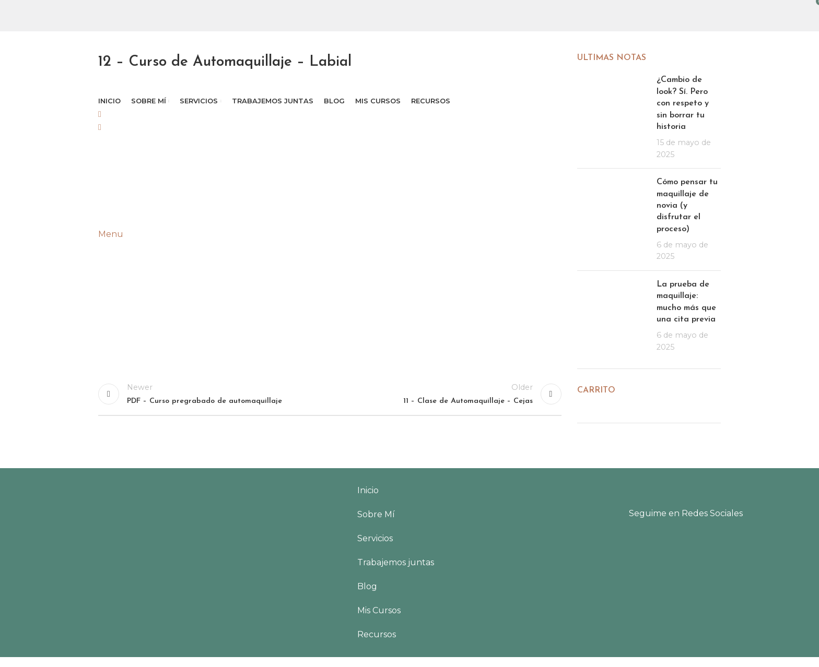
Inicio (368, 500)
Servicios (375, 548)
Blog (367, 596)
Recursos (376, 644)
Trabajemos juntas (395, 572)
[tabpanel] (329, 235)
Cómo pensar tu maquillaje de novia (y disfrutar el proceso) (687, 205)
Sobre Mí (376, 524)
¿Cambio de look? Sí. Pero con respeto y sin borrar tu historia (683, 103)
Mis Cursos (379, 620)
